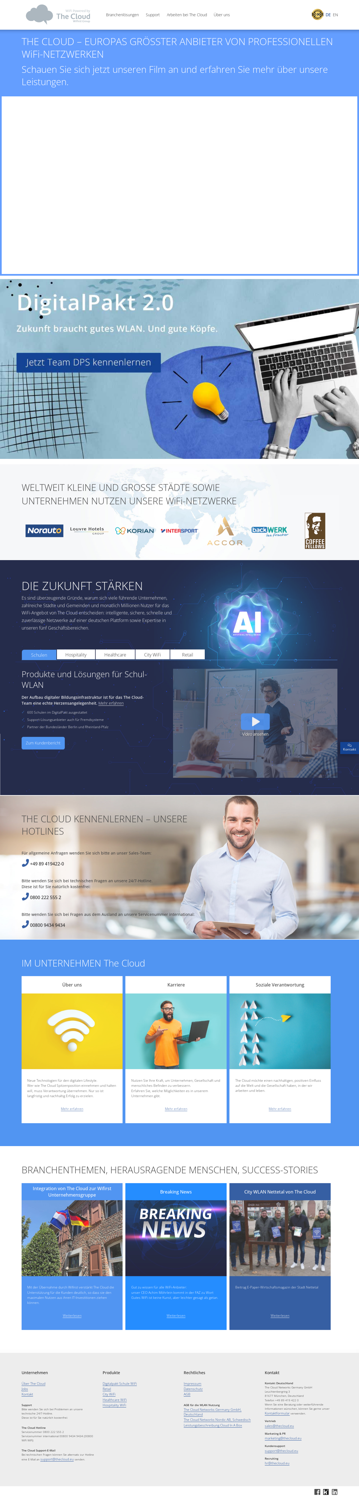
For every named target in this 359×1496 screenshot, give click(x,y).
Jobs (24, 1388)
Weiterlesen (72, 1338)
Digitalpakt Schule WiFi (116, 1383)
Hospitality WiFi (112, 1402)
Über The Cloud (32, 1383)
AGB (186, 1393)
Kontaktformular (275, 1413)
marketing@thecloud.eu (280, 1437)
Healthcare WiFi (112, 1397)
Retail (187, 677)
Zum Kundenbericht (43, 765)
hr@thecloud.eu (275, 1460)
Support (153, 15)
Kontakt (26, 1393)
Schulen (39, 677)
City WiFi (152, 677)
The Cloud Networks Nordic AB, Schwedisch (211, 1412)
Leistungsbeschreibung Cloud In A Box (208, 1417)
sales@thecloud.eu (277, 1425)
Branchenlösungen (122, 15)
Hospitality (75, 677)
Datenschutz (192, 1388)
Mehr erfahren (111, 726)
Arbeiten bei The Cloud (187, 15)
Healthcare (115, 677)
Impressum (191, 1383)
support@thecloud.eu (54, 1457)
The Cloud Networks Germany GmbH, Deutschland (216, 1407)
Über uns (222, 15)
